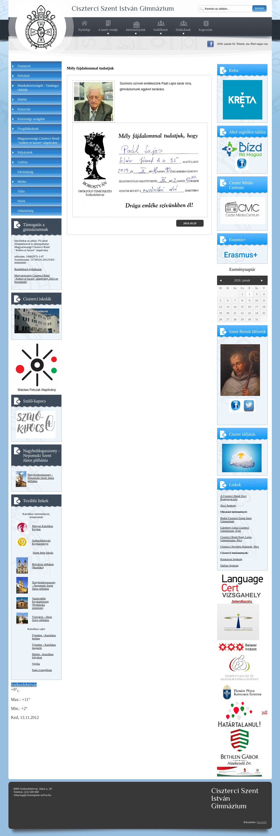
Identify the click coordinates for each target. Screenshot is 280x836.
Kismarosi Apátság (231, 559)
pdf (264, 712)
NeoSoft (262, 822)
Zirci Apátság (228, 505)
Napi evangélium (42, 669)
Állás (21, 191)
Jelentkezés (242, 601)
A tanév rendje (108, 30)
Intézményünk (135, 30)
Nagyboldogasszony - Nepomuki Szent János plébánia (41, 477)
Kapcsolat (205, 30)
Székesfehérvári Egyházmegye (41, 542)
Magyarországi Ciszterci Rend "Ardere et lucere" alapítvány (38, 140)
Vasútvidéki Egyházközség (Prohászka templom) (40, 603)
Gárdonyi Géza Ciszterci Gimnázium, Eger (234, 529)
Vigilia (36, 663)
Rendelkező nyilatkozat (28, 269)
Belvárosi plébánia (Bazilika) (43, 566)
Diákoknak (183, 30)
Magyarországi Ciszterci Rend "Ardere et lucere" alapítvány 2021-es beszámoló (36, 278)
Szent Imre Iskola (43, 552)
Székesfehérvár (24, 685)
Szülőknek (160, 30)
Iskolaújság (25, 172)
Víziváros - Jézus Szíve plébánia (42, 618)
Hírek (22, 201)
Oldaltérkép (26, 211)
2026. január (242, 280)
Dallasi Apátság (229, 565)
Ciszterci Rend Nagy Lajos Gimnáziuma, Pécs (236, 538)
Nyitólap (84, 30)
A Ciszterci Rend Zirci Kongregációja (233, 497)
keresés (259, 8)
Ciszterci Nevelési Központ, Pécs (239, 546)
